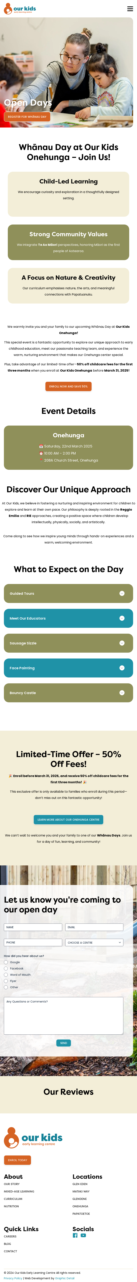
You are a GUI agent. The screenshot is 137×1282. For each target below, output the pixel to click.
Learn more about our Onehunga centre (68, 820)
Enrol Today (17, 1160)
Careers (10, 1236)
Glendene (79, 1199)
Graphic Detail (64, 1278)
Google (15, 962)
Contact (10, 1251)
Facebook (16, 969)
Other (14, 987)
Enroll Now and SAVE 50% (68, 386)
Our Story (11, 1184)
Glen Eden (80, 1184)
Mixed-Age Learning (19, 1191)
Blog (7, 1244)
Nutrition (11, 1206)
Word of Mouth (20, 975)
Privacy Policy (13, 1278)
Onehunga (80, 1206)
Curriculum (13, 1199)
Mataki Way (80, 1191)
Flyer (13, 981)
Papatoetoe (81, 1214)
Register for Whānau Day (27, 117)
